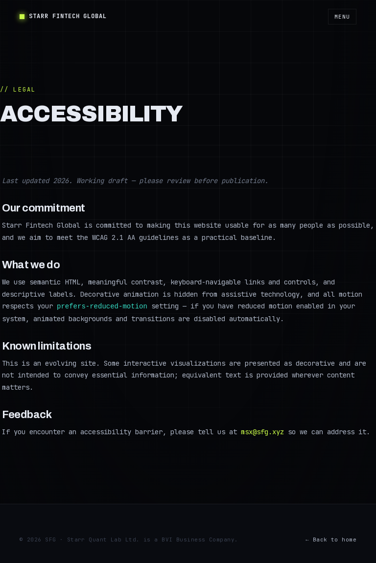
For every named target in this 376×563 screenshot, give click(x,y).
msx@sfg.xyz (262, 431)
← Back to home (331, 539)
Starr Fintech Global (63, 16)
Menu (342, 16)
